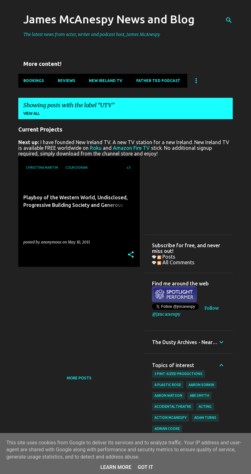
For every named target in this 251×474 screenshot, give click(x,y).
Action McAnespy (171, 417)
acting (205, 406)
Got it (145, 467)
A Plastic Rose (168, 385)
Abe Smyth (199, 395)
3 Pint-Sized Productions (178, 374)
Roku (96, 148)
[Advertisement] (76, 316)
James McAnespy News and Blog (109, 19)
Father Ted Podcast (158, 81)
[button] (131, 255)
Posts (166, 257)
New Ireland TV (105, 81)
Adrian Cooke (167, 428)
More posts (79, 378)
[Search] (229, 20)
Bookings (33, 81)
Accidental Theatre (173, 406)
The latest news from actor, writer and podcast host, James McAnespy (91, 34)
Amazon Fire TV (131, 148)
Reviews (66, 81)
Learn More (115, 467)
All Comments (176, 262)
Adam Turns (205, 417)
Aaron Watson (168, 395)
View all (31, 113)
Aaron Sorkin (201, 385)
